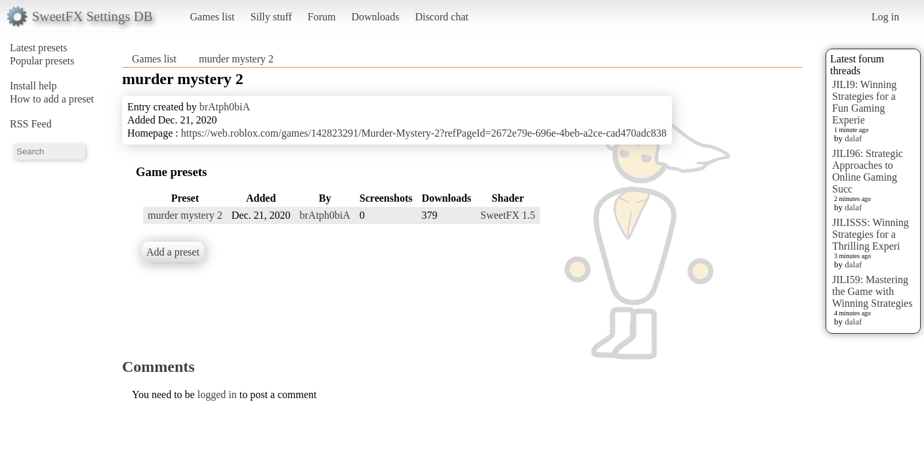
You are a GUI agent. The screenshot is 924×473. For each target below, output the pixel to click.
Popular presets (42, 60)
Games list (212, 16)
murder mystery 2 (236, 58)
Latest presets (39, 47)
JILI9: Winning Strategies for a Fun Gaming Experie (864, 102)
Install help (33, 85)
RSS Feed (31, 123)
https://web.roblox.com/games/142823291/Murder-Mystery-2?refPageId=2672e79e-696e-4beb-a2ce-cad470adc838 (424, 133)
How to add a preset (52, 98)
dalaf (853, 138)
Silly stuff (271, 16)
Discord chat (441, 16)
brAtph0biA (225, 106)
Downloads (375, 16)
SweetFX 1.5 (508, 215)
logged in (217, 394)
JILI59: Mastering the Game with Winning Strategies (872, 291)
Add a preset (173, 252)
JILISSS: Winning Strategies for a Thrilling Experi (870, 234)
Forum (322, 16)
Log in (885, 16)
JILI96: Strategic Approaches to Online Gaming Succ (867, 171)
